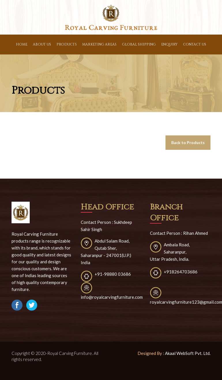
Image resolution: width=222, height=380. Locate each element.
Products (67, 44)
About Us (42, 44)
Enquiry (169, 44)
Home (21, 44)
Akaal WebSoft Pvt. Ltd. (187, 353)
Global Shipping (139, 44)
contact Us (194, 44)
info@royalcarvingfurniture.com (112, 297)
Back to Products (188, 142)
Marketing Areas (99, 44)
